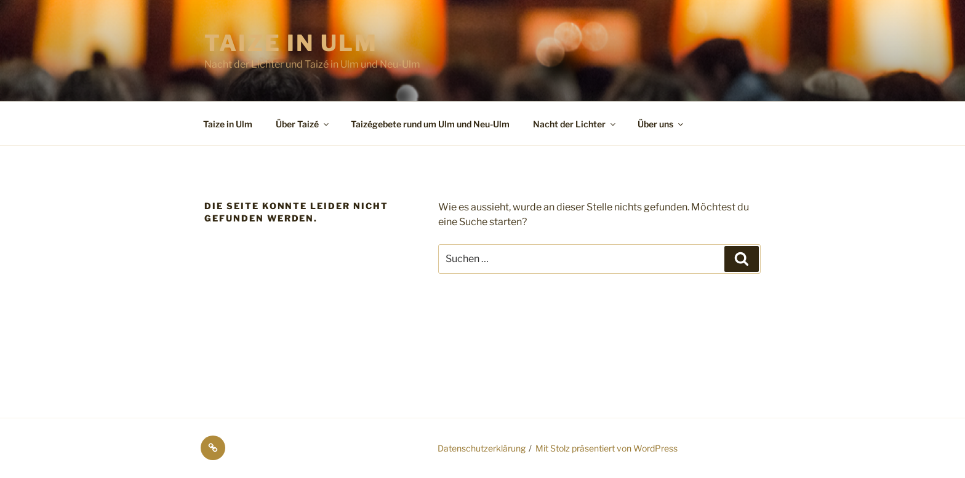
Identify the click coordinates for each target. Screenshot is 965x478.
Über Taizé (303, 124)
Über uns (661, 124)
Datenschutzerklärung (482, 448)
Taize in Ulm (291, 43)
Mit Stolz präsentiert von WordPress (606, 448)
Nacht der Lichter (575, 124)
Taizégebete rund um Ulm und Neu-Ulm (430, 124)
